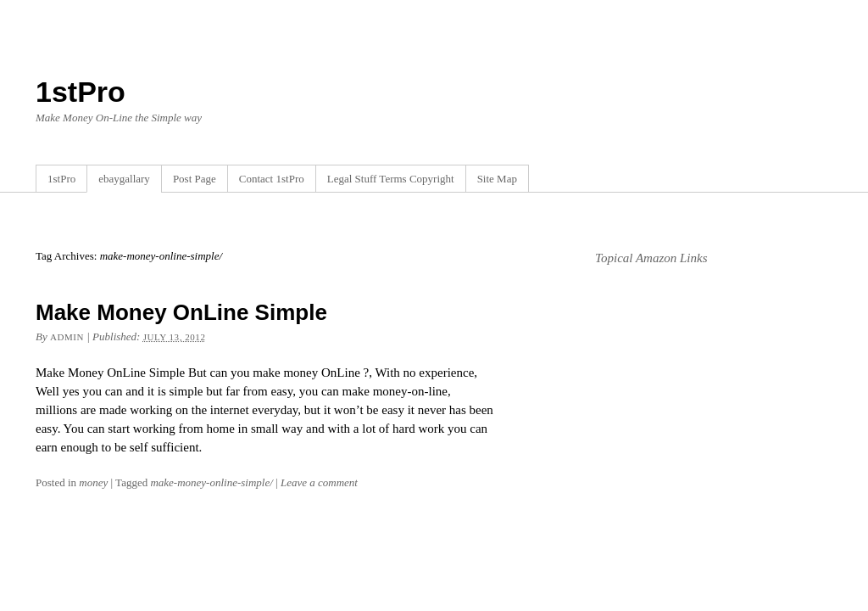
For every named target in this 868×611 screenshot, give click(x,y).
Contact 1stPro (271, 178)
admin (67, 337)
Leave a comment (319, 482)
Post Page (194, 178)
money (93, 482)
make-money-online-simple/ (211, 482)
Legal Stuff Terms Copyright (390, 178)
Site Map (497, 178)
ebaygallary (124, 178)
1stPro (80, 92)
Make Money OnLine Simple (181, 312)
